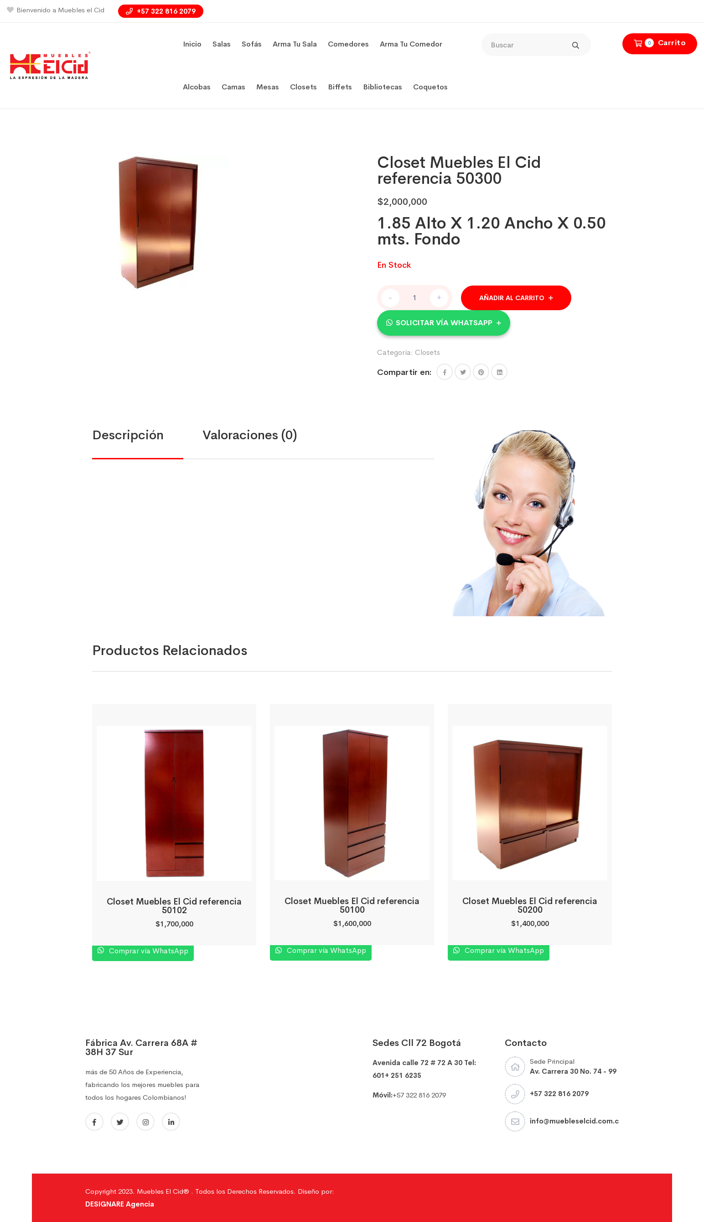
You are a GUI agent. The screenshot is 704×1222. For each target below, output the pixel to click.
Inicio (192, 44)
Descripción (128, 435)
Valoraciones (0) (249, 435)
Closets (303, 87)
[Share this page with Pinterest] (481, 372)
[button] (443, 323)
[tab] (147, 435)
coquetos (430, 87)
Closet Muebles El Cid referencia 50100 (352, 905)
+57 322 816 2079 (161, 11)
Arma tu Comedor (411, 44)
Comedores (348, 44)
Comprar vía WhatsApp (147, 951)
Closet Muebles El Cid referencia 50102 (174, 906)
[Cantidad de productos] (414, 297)
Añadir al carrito (511, 298)
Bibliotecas (382, 87)
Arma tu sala (295, 44)
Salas (221, 44)
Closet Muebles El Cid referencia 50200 (529, 905)
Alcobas (197, 87)
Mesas (267, 87)
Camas (233, 87)
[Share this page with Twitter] (463, 372)
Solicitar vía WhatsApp (444, 323)
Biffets (340, 87)
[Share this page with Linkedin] (499, 372)
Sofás (252, 44)
